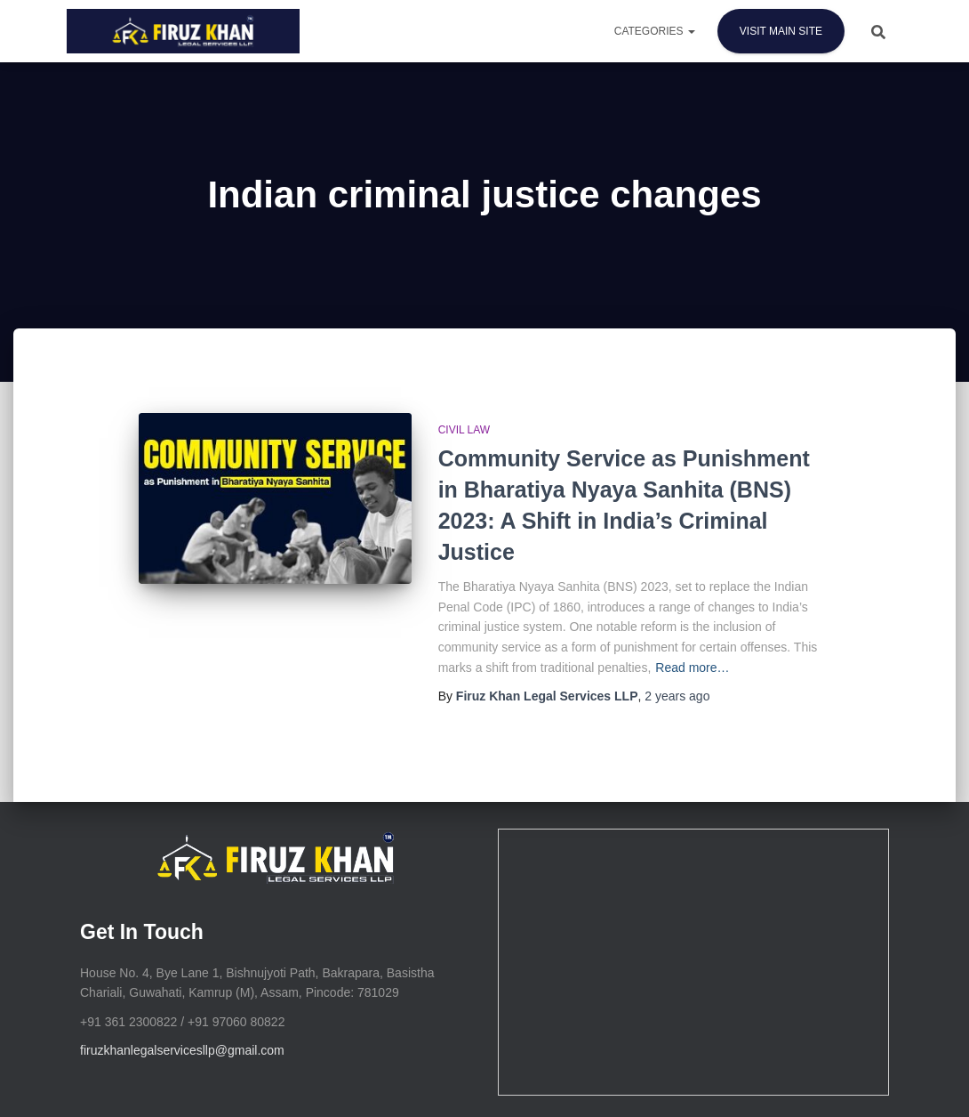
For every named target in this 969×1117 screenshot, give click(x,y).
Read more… (692, 667)
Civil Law (464, 430)
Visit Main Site (781, 31)
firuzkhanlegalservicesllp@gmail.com (182, 1050)
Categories (654, 31)
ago (677, 696)
